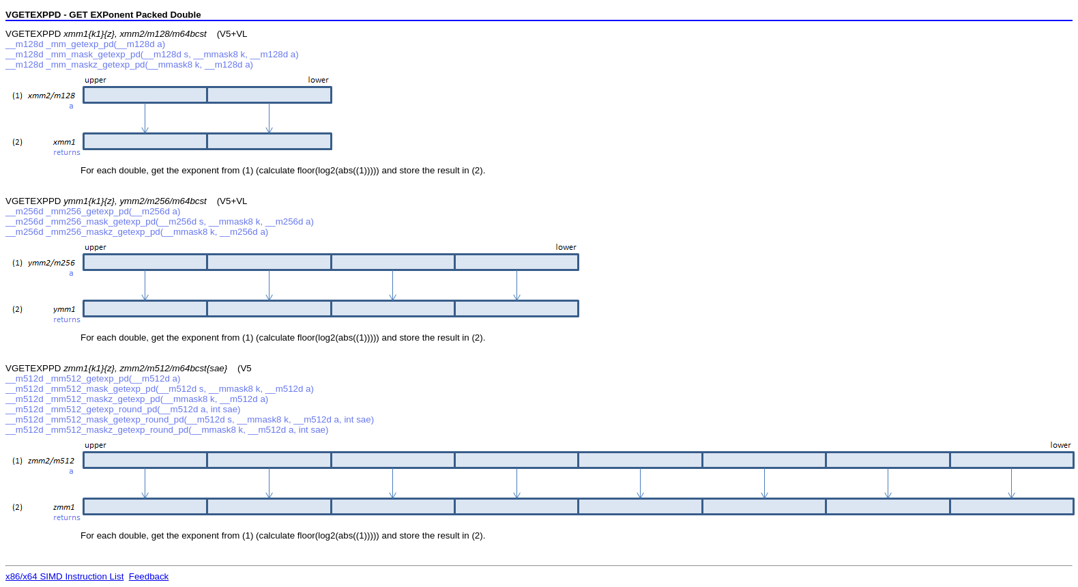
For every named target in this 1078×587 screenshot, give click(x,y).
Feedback (149, 576)
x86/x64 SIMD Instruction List (64, 576)
